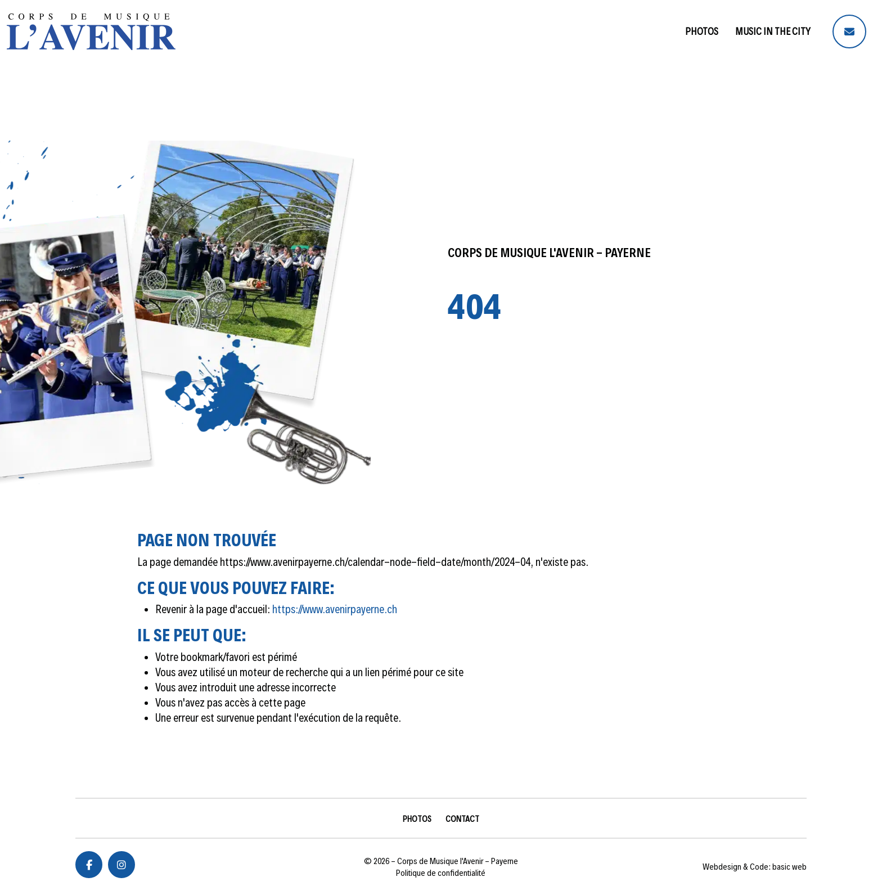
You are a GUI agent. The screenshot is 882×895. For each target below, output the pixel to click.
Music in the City (773, 31)
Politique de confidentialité (440, 873)
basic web (789, 866)
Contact (462, 819)
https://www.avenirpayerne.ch (334, 609)
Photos (701, 31)
